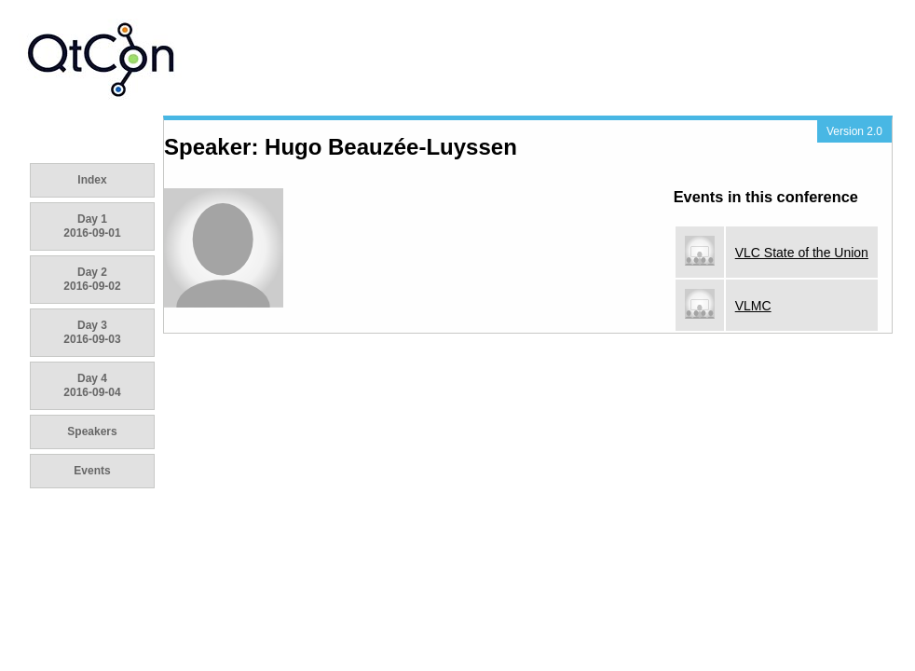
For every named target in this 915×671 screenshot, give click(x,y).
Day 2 (91, 279)
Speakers (91, 431)
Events (92, 470)
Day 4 (91, 385)
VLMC (753, 305)
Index (91, 179)
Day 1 (91, 226)
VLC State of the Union (801, 252)
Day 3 (91, 332)
